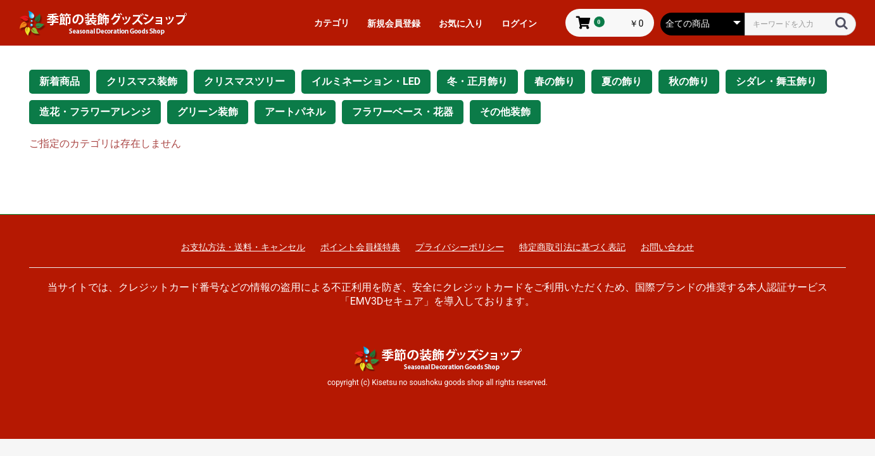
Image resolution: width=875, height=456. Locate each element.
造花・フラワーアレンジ (95, 112)
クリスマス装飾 (141, 81)
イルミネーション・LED (366, 81)
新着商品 (59, 81)
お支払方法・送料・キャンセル (243, 247)
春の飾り (554, 81)
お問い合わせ (667, 247)
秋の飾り (689, 81)
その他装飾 (505, 112)
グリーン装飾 (207, 112)
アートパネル (295, 112)
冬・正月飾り (477, 81)
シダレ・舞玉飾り (776, 81)
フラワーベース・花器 (402, 112)
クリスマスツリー (244, 81)
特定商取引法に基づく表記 (572, 247)
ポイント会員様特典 (360, 247)
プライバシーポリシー (459, 247)
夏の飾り (621, 81)
